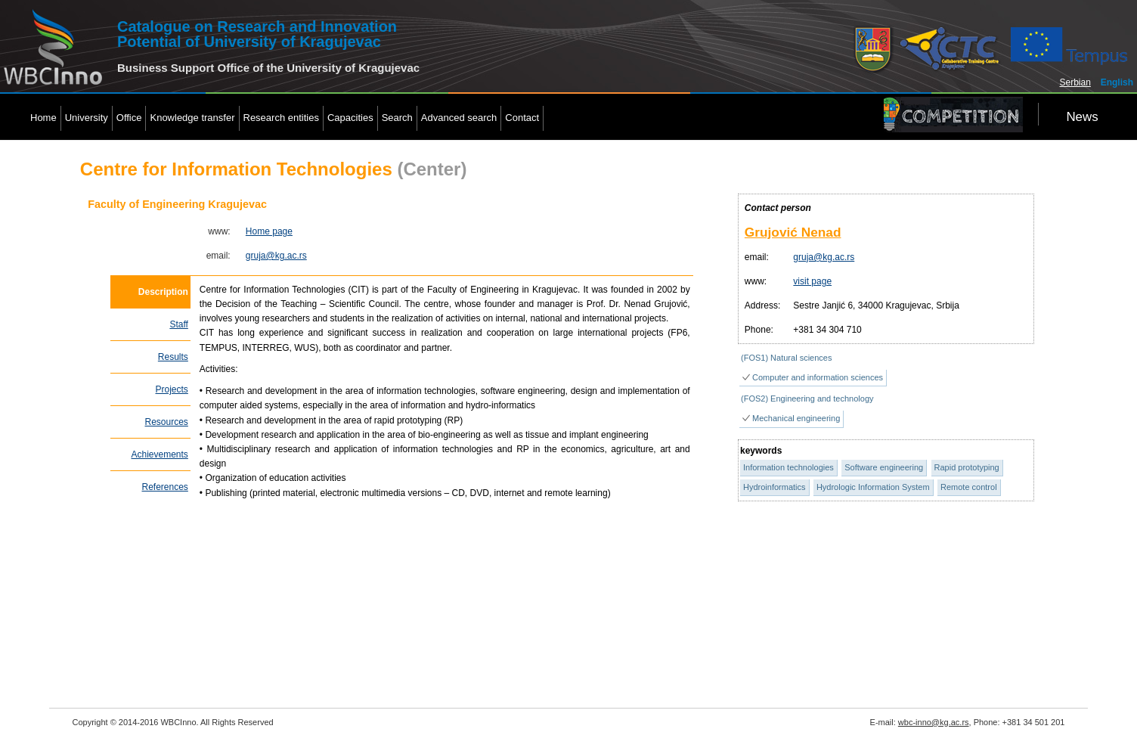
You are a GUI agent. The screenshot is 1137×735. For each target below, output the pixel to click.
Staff (178, 324)
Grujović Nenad (793, 232)
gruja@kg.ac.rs (276, 255)
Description (163, 292)
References (164, 487)
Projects (172, 389)
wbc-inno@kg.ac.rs (933, 722)
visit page (812, 281)
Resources (166, 422)
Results (173, 357)
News (1082, 117)
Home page (269, 231)
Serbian (1075, 82)
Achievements (159, 454)
